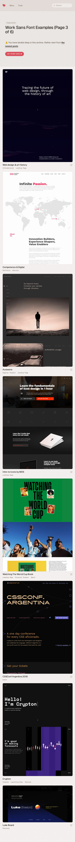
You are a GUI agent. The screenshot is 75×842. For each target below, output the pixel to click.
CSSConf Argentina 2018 (15, 676)
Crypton (7, 778)
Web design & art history (15, 164)
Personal (6, 828)
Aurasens (7, 369)
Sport (33, 577)
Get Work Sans (14, 54)
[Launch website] (71, 165)
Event (5, 680)
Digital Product (9, 373)
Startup (28, 782)
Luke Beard (8, 825)
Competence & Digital (14, 267)
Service (15, 270)
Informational (8, 168)
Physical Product (22, 577)
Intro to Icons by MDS (13, 471)
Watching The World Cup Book (18, 574)
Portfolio (6, 270)
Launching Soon (17, 782)
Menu (12, 6)
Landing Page (21, 168)
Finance (6, 782)
